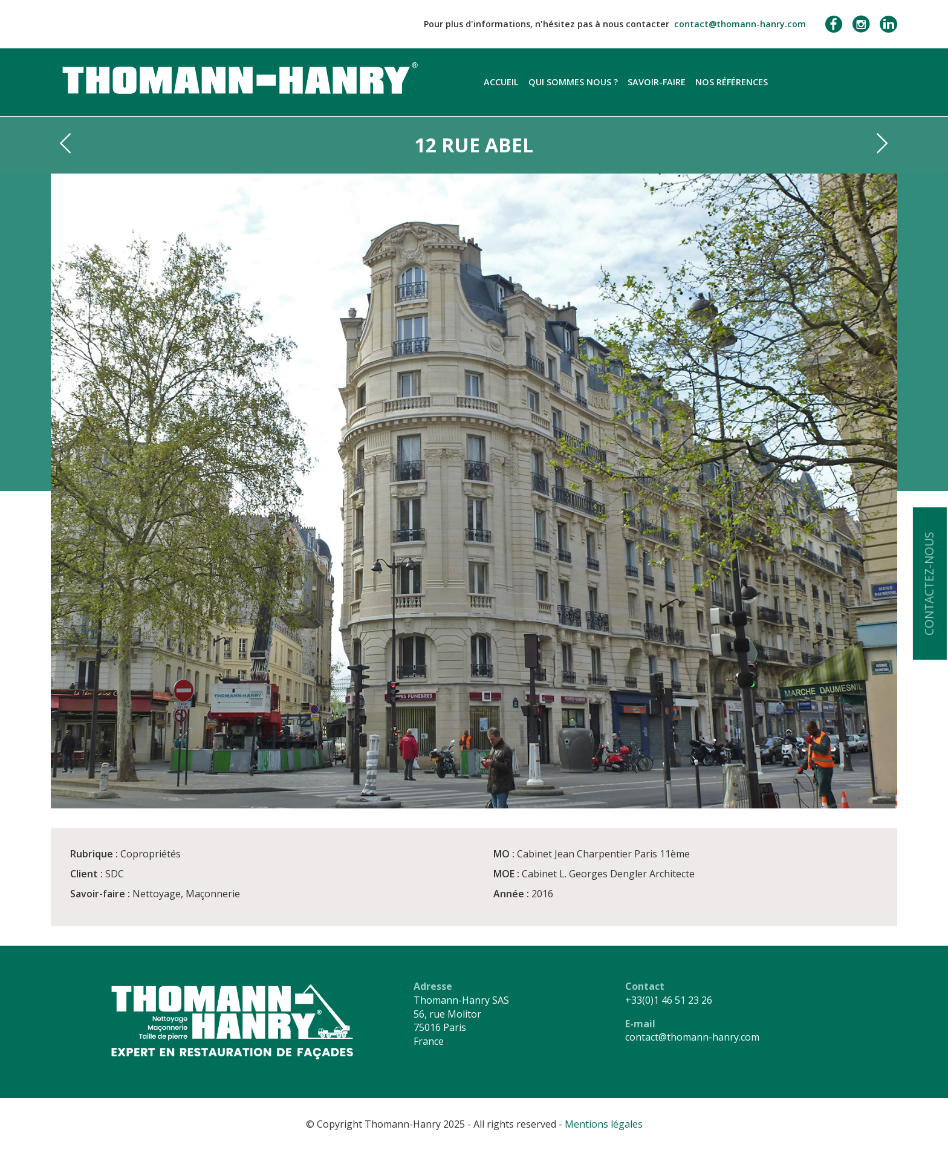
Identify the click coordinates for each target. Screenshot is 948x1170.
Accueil (501, 82)
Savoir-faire (657, 82)
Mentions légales (604, 1124)
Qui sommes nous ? (573, 82)
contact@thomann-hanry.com (740, 24)
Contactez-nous (929, 583)
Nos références (731, 82)
